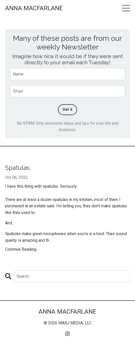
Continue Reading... (22, 249)
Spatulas (17, 167)
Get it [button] (68, 109)
